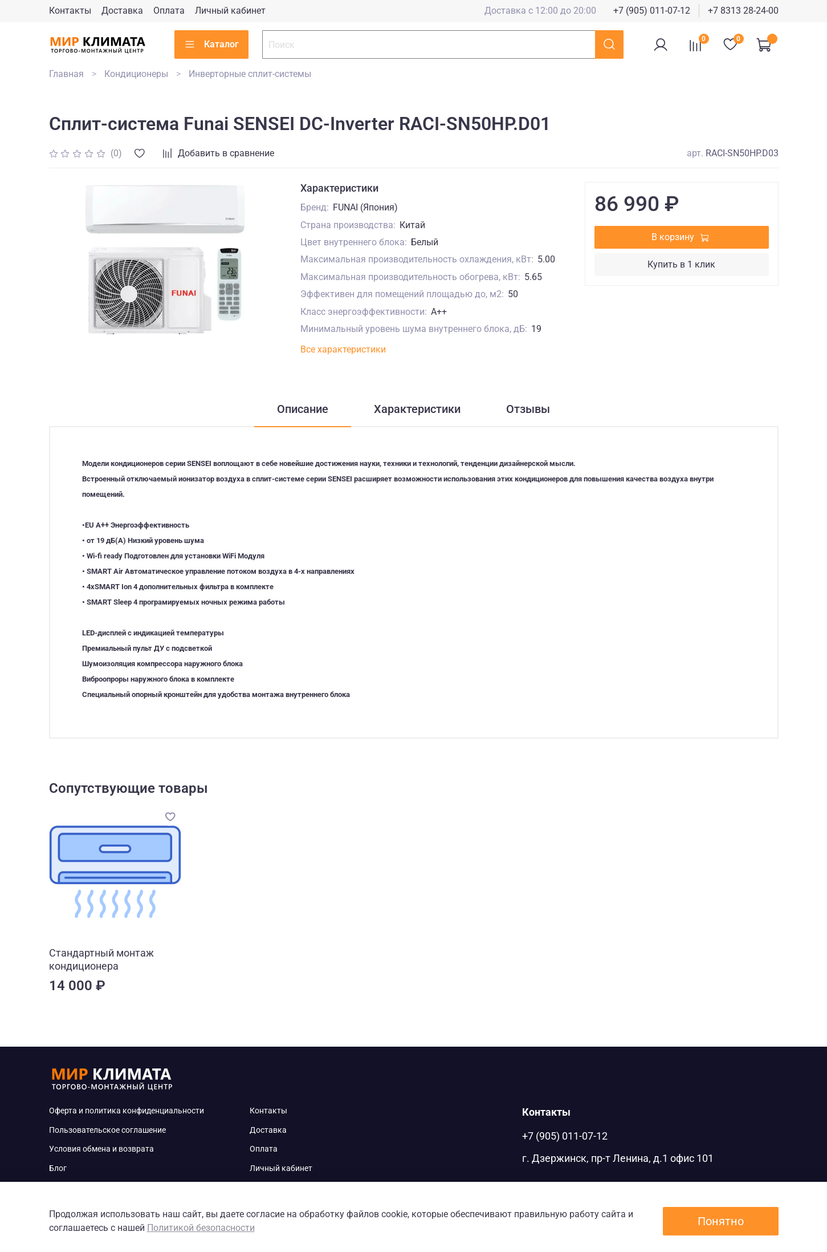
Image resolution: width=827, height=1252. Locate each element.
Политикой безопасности (201, 1227)
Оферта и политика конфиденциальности (126, 1111)
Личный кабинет (230, 10)
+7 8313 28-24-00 (743, 10)
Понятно (721, 1221)
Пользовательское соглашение (107, 1130)
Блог (58, 1168)
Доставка (122, 10)
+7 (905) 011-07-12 (651, 10)
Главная (66, 73)
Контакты (70, 10)
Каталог (211, 44)
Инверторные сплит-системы (250, 73)
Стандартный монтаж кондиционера (101, 959)
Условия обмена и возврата (101, 1149)
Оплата (169, 10)
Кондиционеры (136, 73)
